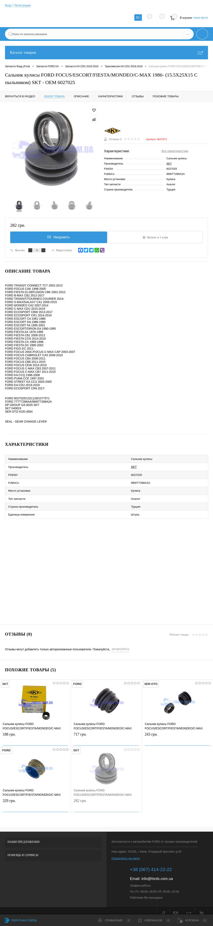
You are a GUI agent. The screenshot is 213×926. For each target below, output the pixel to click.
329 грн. (35, 799)
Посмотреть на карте (125, 852)
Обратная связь (21, 920)
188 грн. (35, 733)
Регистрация (23, 5)
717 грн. (106, 733)
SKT (169, 164)
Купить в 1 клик (155, 238)
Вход (8, 5)
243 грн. (177, 733)
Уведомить (58, 238)
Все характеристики (174, 151)
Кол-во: (20, 251)
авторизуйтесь (120, 643)
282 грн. (106, 799)
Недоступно (61, 251)
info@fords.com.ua (157, 873)
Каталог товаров (106, 52)
